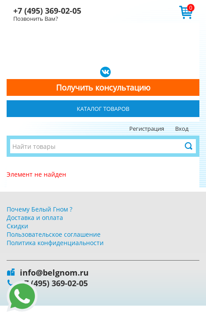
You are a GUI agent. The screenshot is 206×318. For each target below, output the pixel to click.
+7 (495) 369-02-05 (47, 10)
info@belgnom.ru (54, 272)
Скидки (17, 226)
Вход (181, 128)
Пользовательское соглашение (54, 234)
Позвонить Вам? (35, 19)
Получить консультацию (103, 87)
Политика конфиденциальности (55, 242)
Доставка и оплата (35, 217)
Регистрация (146, 128)
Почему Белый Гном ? (39, 209)
